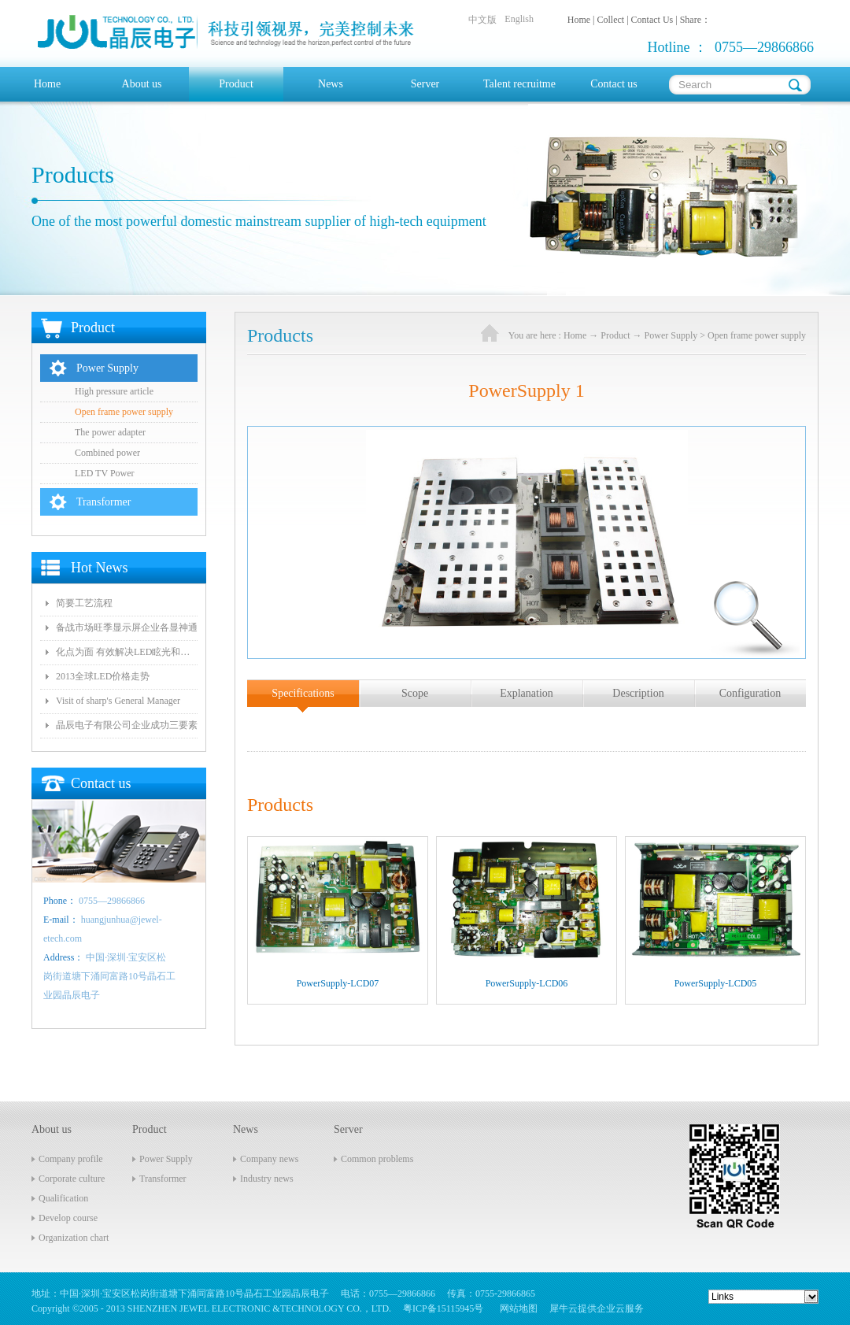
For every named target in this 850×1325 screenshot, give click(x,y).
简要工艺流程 (84, 603)
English (519, 18)
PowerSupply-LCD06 (527, 983)
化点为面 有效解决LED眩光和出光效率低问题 (127, 651)
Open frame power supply (757, 335)
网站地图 (516, 1308)
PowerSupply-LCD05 (715, 983)
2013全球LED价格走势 (103, 676)
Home (47, 84)
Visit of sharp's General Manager (118, 700)
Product (615, 335)
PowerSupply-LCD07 (338, 983)
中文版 (482, 19)
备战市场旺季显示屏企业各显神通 (127, 627)
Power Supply (671, 335)
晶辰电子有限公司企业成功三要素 (127, 725)
